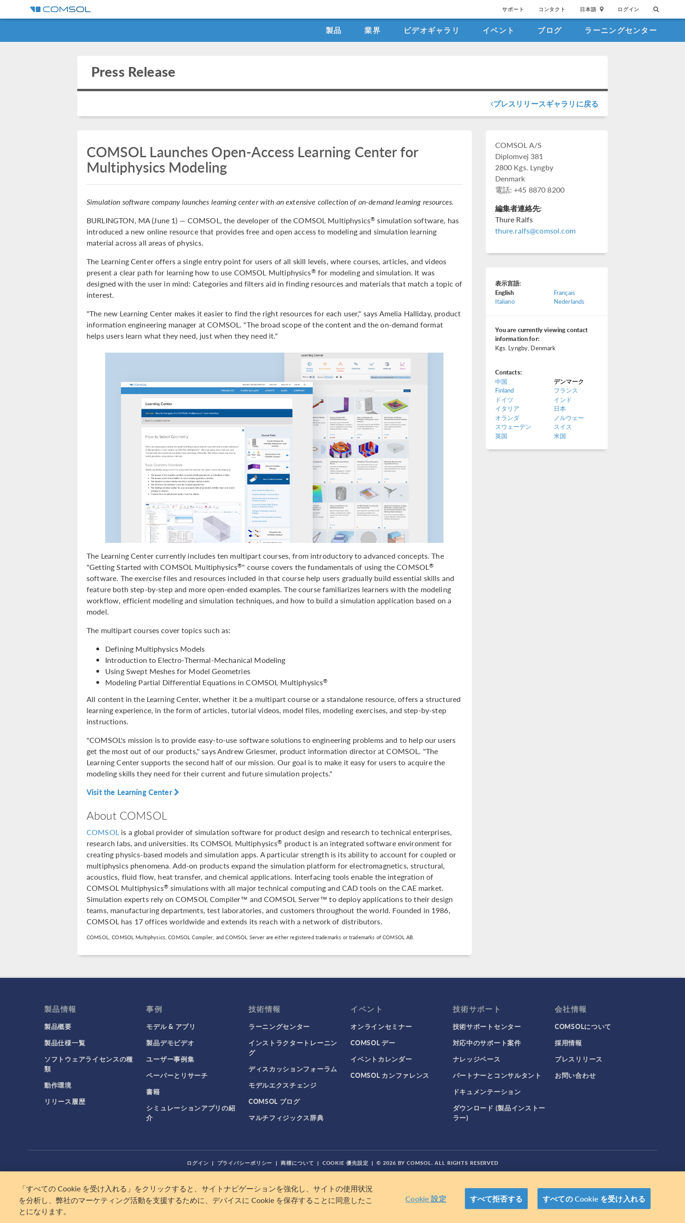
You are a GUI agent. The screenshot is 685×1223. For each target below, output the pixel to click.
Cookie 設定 (425, 1198)
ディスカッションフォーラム (292, 1068)
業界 (372, 30)
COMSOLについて (583, 1026)
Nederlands (569, 301)
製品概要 (58, 1026)
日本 (560, 408)
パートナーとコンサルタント (497, 1075)
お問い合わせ (575, 1075)
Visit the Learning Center (133, 792)
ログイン (628, 9)
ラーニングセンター (620, 30)
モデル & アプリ (170, 1026)
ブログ (549, 30)
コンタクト (552, 9)
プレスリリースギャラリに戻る (544, 103)
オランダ (507, 417)
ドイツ (504, 399)
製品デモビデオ (170, 1042)
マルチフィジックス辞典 (286, 1117)
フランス (566, 390)
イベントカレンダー (381, 1058)
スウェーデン (513, 426)
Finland (504, 390)
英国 (501, 435)
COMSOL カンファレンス (390, 1075)
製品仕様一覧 (64, 1042)
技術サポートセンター (487, 1026)
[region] (342, 1197)
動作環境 (58, 1084)
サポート (513, 9)
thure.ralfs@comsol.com (535, 230)
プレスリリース (579, 1058)
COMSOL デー (372, 1042)
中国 (501, 381)
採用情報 (568, 1042)
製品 (334, 30)
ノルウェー (569, 417)
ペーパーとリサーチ (177, 1075)
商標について (297, 1162)
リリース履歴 (64, 1101)
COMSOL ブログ (274, 1101)
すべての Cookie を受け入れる (594, 1198)
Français (564, 292)
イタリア (507, 408)
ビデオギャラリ (431, 30)
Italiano (505, 301)
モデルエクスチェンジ (282, 1084)
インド (563, 399)
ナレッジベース (477, 1058)
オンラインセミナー (381, 1026)
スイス (563, 426)
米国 (560, 435)
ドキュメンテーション (487, 1091)
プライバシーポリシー (245, 1162)
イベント (499, 30)
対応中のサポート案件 (487, 1042)
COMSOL (103, 832)
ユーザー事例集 (170, 1058)
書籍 (153, 1091)
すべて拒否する (496, 1198)
